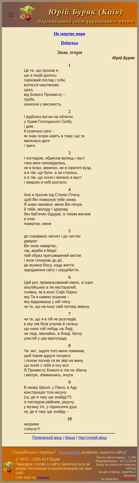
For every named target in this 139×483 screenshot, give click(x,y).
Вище (70, 438)
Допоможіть (68, 452)
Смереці (43, 477)
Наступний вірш (93, 438)
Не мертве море (69, 33)
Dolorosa (69, 42)
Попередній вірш (47, 438)
